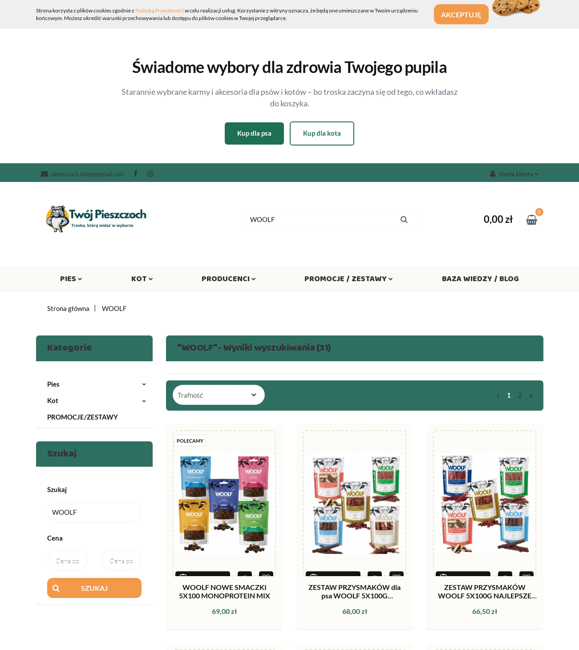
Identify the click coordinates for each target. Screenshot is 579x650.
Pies (71, 281)
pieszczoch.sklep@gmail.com (82, 174)
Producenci (229, 281)
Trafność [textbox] (190, 395)
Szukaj (94, 588)
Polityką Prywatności (159, 10)
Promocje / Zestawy (348, 281)
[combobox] (219, 395)
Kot (142, 281)
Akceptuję (467, 14)
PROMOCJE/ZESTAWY (82, 417)
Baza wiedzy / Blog (480, 281)
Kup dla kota (322, 133)
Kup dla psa (254, 133)
